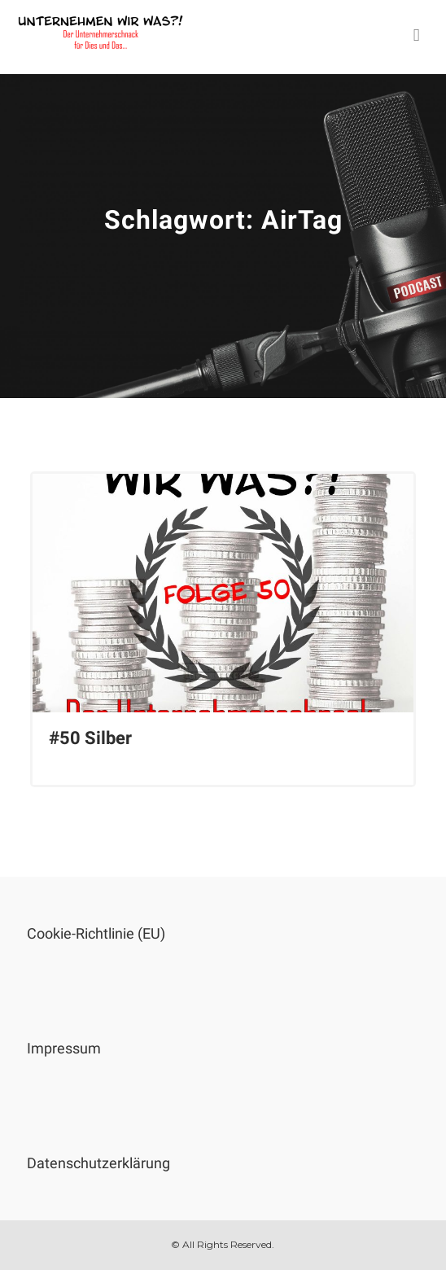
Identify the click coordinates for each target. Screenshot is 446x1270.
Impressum (64, 1048)
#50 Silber (90, 738)
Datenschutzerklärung (98, 1162)
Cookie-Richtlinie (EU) (96, 933)
